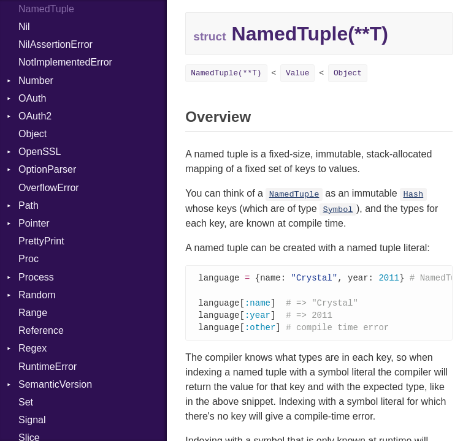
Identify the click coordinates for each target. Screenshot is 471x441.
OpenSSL (39, 151)
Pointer (34, 223)
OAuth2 (35, 116)
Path (28, 205)
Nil (24, 26)
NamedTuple (294, 194)
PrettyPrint (41, 241)
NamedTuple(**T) (226, 73)
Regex (32, 348)
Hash (414, 194)
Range (32, 312)
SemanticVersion (55, 384)
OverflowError (48, 188)
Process (36, 277)
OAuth (32, 98)
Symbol (338, 209)
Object (32, 134)
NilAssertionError (55, 44)
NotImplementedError (65, 62)
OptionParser (47, 169)
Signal (31, 420)
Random (36, 295)
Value (297, 73)
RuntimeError (47, 366)
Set (25, 402)
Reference (41, 330)
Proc (28, 259)
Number (35, 80)
